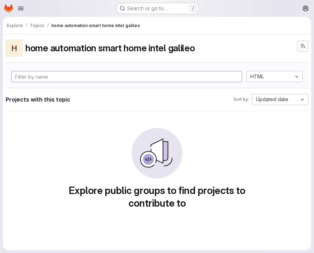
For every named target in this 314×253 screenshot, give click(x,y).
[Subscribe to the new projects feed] (302, 46)
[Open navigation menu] (20, 8)
